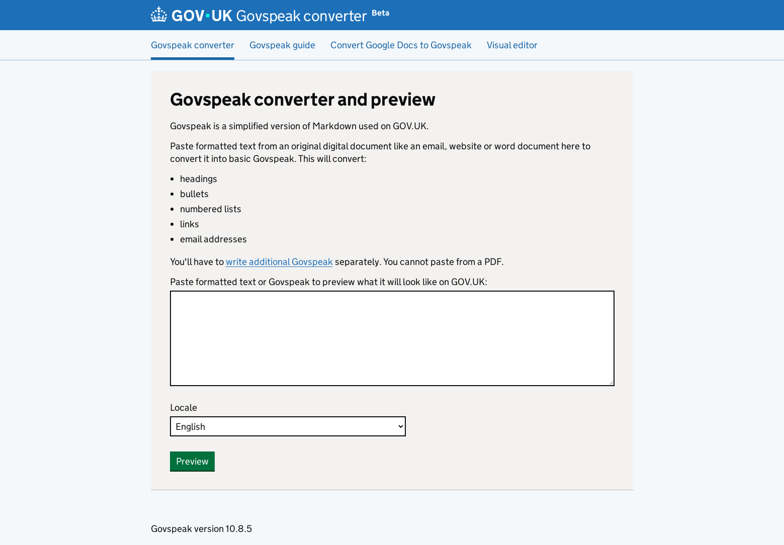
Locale (183, 407)
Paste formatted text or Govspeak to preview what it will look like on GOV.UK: (328, 282)
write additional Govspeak (279, 261)
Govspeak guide (282, 45)
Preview (192, 461)
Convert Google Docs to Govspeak (401, 45)
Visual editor (512, 45)
